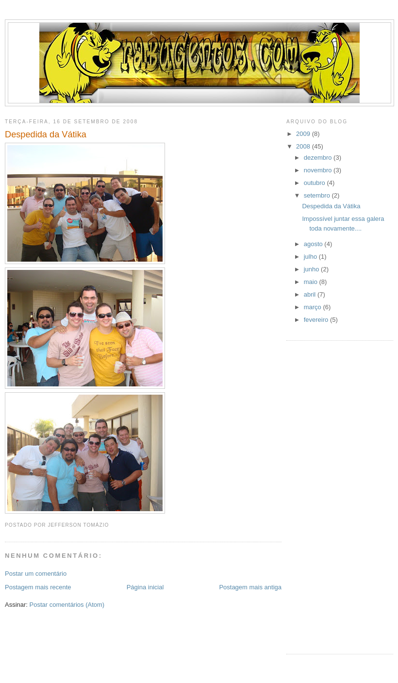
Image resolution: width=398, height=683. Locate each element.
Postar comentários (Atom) (67, 604)
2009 (304, 133)
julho (311, 256)
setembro (318, 195)
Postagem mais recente (38, 587)
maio (311, 281)
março (313, 307)
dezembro (318, 157)
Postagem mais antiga (250, 587)
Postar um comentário (35, 573)
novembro (318, 170)
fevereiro (317, 319)
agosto (314, 244)
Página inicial (145, 587)
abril (310, 294)
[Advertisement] (325, 496)
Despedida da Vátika (45, 134)
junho (312, 269)
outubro (315, 182)
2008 (304, 146)
